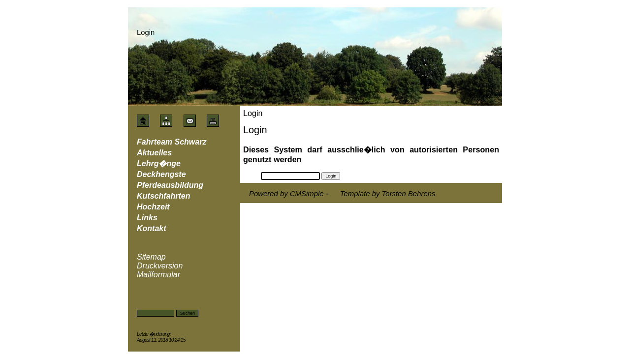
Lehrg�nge (159, 163)
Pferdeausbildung (170, 185)
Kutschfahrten (163, 196)
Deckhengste (161, 174)
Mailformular (158, 274)
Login (152, 293)
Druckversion (160, 266)
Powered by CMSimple (286, 194)
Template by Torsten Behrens (388, 194)
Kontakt (151, 228)
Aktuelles (154, 152)
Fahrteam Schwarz (171, 142)
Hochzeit (153, 207)
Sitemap (151, 257)
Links (147, 217)
